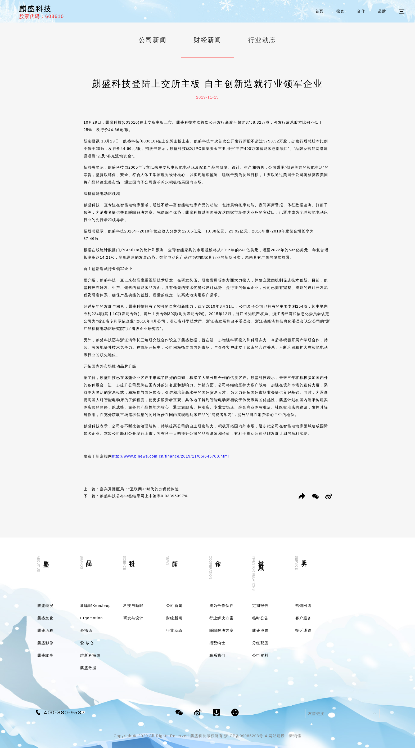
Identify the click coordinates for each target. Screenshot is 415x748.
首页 (319, 11)
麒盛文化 (45, 618)
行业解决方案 (221, 618)
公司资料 (260, 655)
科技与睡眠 (133, 605)
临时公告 (260, 618)
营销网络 (303, 605)
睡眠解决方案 (221, 630)
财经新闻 (207, 39)
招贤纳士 (217, 643)
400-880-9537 (64, 712)
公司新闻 (153, 39)
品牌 (382, 11)
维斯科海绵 (90, 655)
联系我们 (217, 655)
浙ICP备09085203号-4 (245, 736)
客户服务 (303, 618)
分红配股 (260, 643)
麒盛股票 (260, 630)
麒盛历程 (45, 630)
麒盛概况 (45, 605)
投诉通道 (303, 630)
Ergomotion (91, 618)
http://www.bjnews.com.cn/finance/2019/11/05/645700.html (170, 456)
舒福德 (86, 630)
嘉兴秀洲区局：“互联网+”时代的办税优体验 (139, 489)
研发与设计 (133, 618)
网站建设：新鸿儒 (285, 736)
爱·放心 (87, 643)
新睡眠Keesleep (95, 605)
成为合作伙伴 (221, 605)
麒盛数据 (88, 668)
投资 (340, 11)
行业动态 (262, 39)
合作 (361, 11)
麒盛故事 (45, 655)
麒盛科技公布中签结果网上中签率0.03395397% (144, 496)
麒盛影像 (45, 643)
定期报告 (260, 605)
